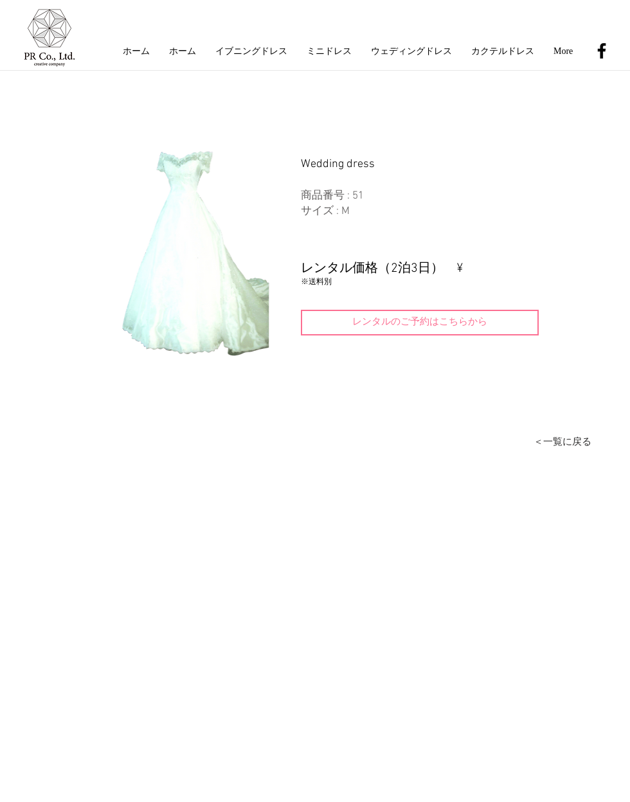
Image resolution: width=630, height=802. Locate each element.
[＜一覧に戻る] (562, 442)
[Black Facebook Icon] (601, 50)
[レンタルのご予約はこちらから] (420, 322)
